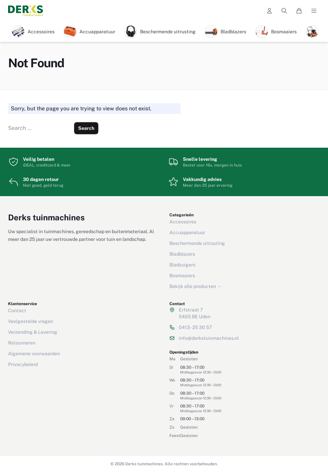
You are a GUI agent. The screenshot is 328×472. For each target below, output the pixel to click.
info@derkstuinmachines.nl (209, 338)
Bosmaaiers (182, 275)
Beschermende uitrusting (197, 243)
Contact (17, 310)
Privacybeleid (23, 364)
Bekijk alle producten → (195, 286)
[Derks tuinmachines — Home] (25, 10)
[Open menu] (314, 11)
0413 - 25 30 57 (195, 327)
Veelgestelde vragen (30, 321)
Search (86, 128)
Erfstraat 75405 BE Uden (194, 313)
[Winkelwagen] (299, 11)
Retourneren (21, 343)
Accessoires (182, 221)
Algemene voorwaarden (34, 353)
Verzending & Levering (32, 332)
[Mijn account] (269, 11)
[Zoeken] (284, 11)
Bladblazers (182, 254)
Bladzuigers (182, 264)
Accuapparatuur (187, 232)
